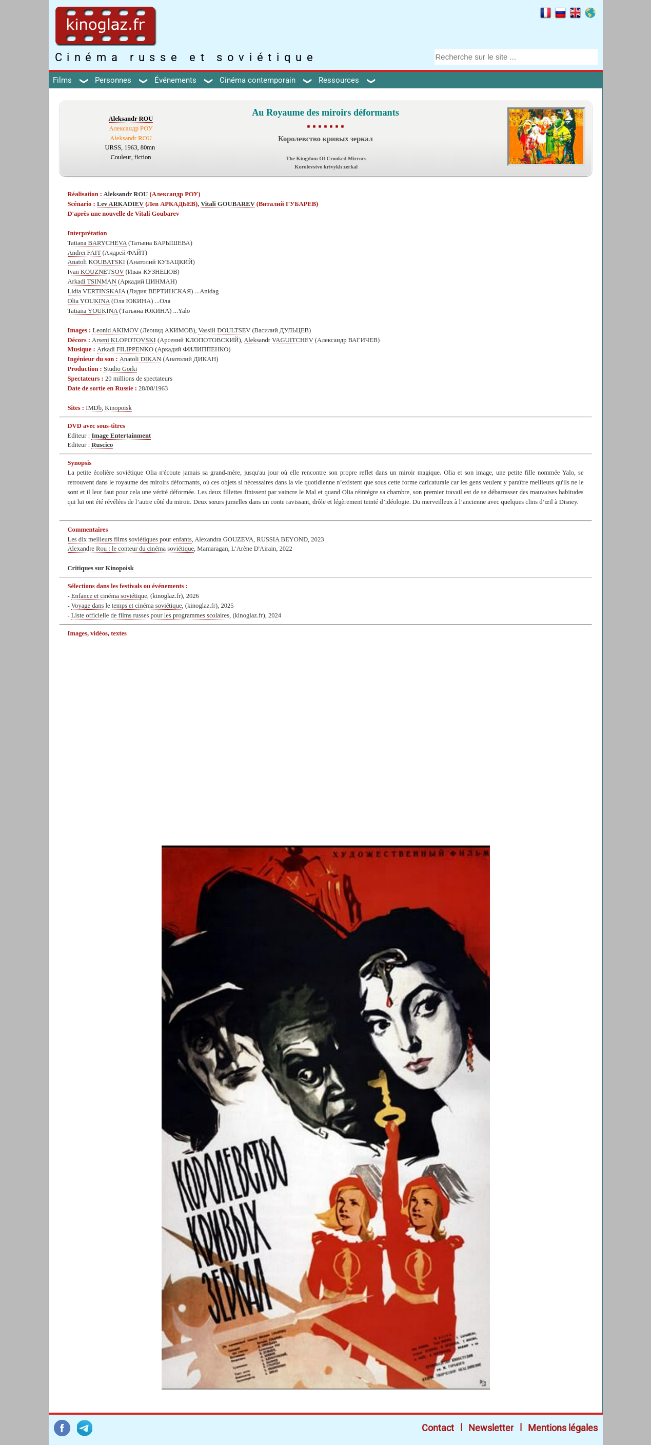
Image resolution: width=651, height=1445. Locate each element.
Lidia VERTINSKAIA (97, 291)
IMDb (94, 407)
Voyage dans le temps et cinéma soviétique (126, 605)
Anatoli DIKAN (141, 359)
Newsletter (491, 1427)
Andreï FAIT (84, 252)
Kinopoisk (118, 407)
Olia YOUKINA (89, 301)
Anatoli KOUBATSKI (96, 262)
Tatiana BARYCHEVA (97, 243)
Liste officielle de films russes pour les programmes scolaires (150, 615)
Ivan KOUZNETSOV (96, 271)
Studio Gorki (120, 368)
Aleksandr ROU (131, 118)
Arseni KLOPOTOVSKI (124, 340)
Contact (438, 1427)
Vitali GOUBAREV (227, 204)
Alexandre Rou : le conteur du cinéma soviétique (131, 548)
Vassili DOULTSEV (224, 330)
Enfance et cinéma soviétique (109, 595)
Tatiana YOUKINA (93, 310)
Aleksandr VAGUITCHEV (278, 340)
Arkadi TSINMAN (92, 281)
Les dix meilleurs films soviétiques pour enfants (130, 539)
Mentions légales (563, 1427)
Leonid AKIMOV (115, 330)
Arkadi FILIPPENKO (125, 349)
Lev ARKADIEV (120, 204)
